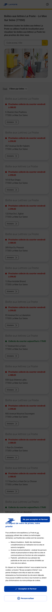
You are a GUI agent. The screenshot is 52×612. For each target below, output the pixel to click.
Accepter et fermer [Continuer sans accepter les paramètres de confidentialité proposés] (27, 589)
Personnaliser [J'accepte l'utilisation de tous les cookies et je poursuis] (27, 598)
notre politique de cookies (31, 580)
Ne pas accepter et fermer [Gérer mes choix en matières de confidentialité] (35, 519)
